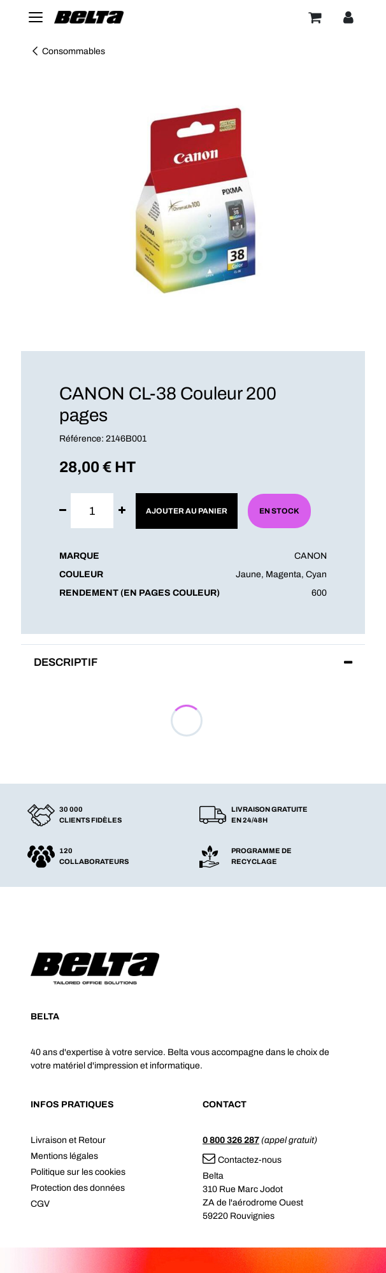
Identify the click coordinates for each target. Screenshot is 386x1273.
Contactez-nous (242, 1160)
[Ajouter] (121, 510)
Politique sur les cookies (78, 1172)
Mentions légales (64, 1156)
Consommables (68, 51)
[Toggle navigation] (36, 17)
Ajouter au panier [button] (186, 511)
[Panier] (314, 17)
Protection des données (78, 1188)
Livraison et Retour (68, 1140)
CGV (40, 1204)
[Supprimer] (62, 510)
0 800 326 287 (231, 1140)
